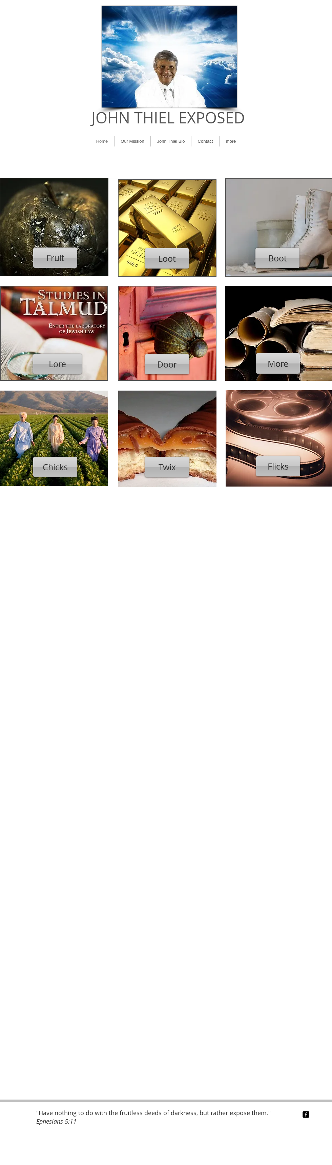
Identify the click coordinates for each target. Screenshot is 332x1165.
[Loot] (167, 258)
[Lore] (57, 364)
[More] (278, 363)
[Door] (167, 364)
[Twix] (167, 467)
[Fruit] (55, 258)
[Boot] (277, 258)
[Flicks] (278, 466)
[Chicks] (55, 467)
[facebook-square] (306, 1114)
